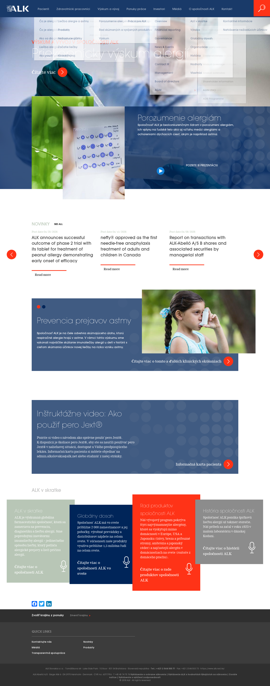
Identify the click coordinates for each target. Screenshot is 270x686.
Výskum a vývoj (108, 9)
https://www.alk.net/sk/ (212, 669)
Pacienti (43, 9)
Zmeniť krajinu (79, 615)
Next (258, 254)
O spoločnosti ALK (201, 9)
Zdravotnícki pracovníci (73, 9)
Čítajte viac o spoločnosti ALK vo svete (94, 568)
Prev (11, 254)
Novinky (88, 642)
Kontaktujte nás (41, 642)
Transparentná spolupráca (48, 653)
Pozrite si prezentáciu (202, 169)
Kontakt (227, 9)
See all (58, 224)
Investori (159, 9)
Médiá (176, 9)
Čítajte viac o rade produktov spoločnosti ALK (159, 607)
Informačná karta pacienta (198, 464)
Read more (43, 275)
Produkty (88, 647)
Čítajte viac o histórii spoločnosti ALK (221, 581)
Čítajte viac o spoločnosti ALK (28, 600)
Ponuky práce (136, 9)
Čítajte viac (44, 72)
